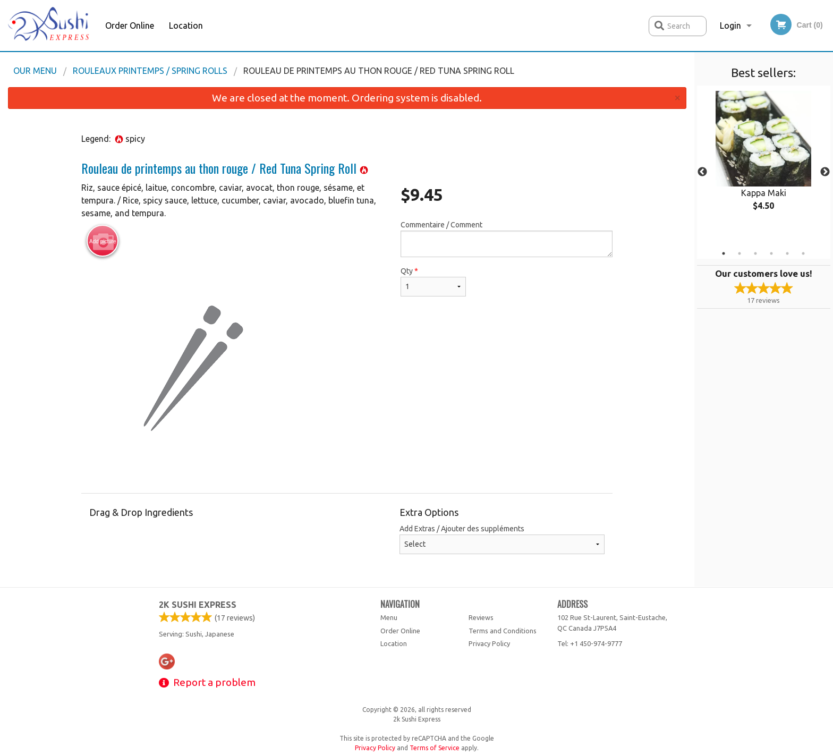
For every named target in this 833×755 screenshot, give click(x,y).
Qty (433, 281)
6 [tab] (803, 253)
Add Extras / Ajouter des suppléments (502, 539)
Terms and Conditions (503, 630)
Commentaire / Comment (507, 238)
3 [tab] (755, 253)
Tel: (589, 643)
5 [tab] (787, 253)
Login (730, 25)
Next (825, 172)
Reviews (481, 617)
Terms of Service (435, 747)
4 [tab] (771, 253)
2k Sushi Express (197, 604)
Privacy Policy (489, 643)
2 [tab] (739, 253)
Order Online (129, 25)
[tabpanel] (764, 159)
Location (186, 25)
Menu (388, 617)
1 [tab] (723, 253)
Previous (702, 172)
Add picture (102, 241)
